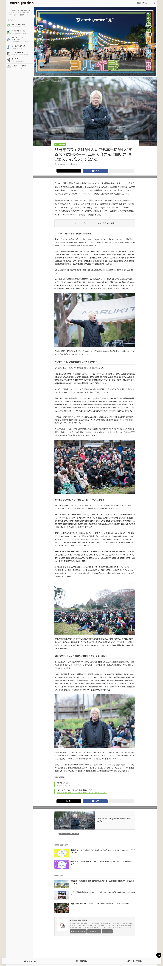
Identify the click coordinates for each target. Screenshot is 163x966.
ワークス (21, 60)
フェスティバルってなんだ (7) (69, 833)
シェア (95, 171)
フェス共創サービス (21, 54)
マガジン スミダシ (21, 67)
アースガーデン (22, 3)
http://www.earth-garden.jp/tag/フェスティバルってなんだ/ (82, 793)
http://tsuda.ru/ (64, 785)
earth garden (21, 25)
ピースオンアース (21, 47)
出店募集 (81, 961)
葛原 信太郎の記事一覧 (78, 931)
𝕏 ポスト (68, 171)
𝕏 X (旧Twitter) (94, 931)
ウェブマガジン (142, 3)
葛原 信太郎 (76, 164)
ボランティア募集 (132, 961)
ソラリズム (21, 39)
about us (30, 961)
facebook (107, 931)
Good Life (60, 144)
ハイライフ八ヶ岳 (21, 32)
